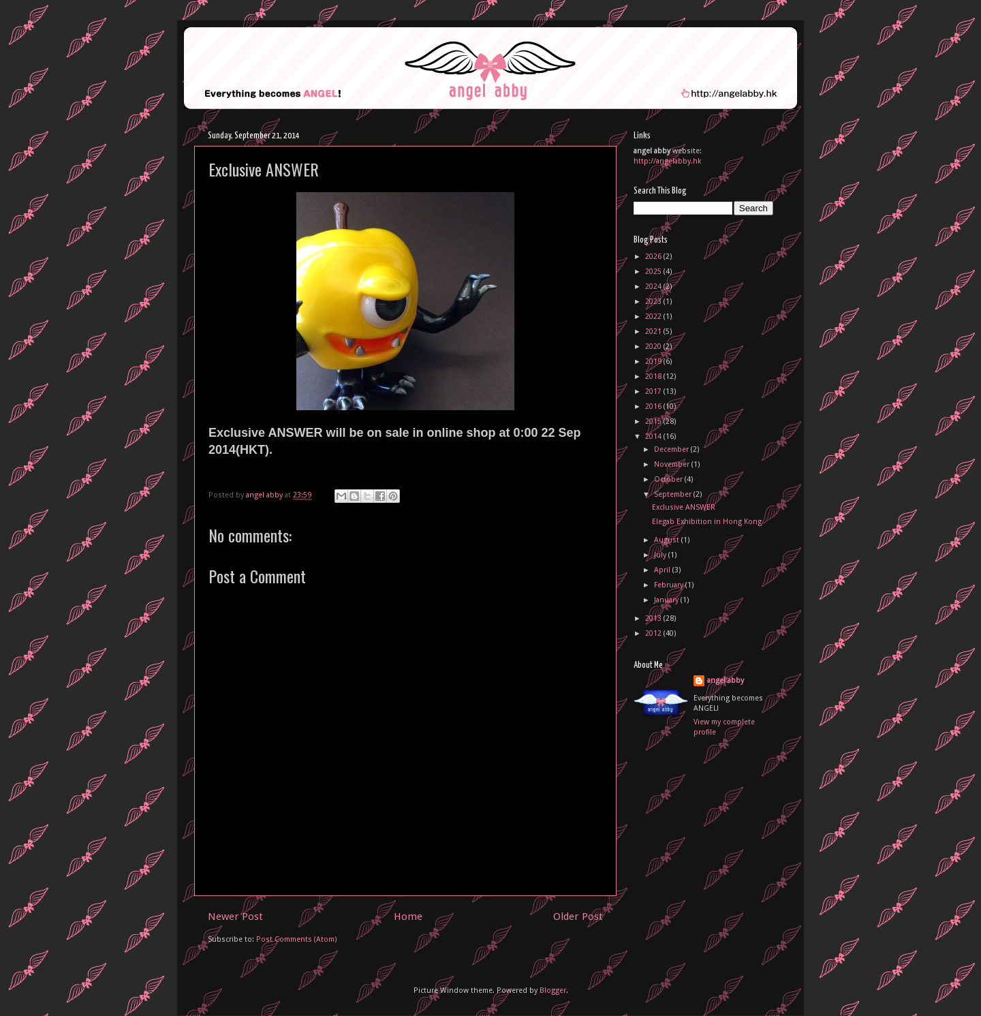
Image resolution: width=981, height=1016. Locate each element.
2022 (654, 316)
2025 (654, 271)
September (674, 494)
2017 (654, 391)
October (669, 479)
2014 (654, 436)
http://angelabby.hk (668, 161)
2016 (654, 406)
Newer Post (235, 916)
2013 (654, 618)
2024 (654, 286)
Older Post (578, 916)
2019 (654, 361)
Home (408, 916)
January (667, 600)
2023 (654, 301)
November (672, 464)
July (661, 555)
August (667, 540)
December (672, 449)
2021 (654, 331)
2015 (654, 421)
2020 (654, 346)
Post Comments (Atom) (296, 939)
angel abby (725, 680)
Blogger (553, 990)
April (663, 570)
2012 (654, 633)
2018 (654, 376)
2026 (654, 256)
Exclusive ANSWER (683, 507)
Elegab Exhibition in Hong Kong (707, 521)
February (669, 585)
